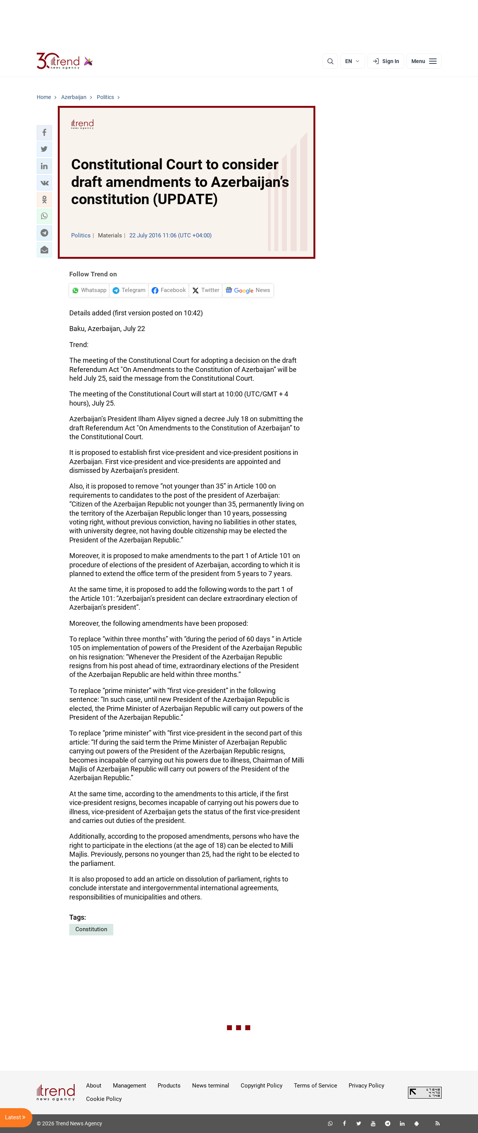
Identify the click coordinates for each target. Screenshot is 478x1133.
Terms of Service (315, 1085)
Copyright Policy (261, 1085)
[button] (44, 133)
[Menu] (424, 61)
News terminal (210, 1085)
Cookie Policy (104, 1099)
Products (169, 1085)
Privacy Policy (366, 1085)
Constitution (91, 929)
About (93, 1085)
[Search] (330, 61)
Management (129, 1085)
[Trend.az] (65, 61)
